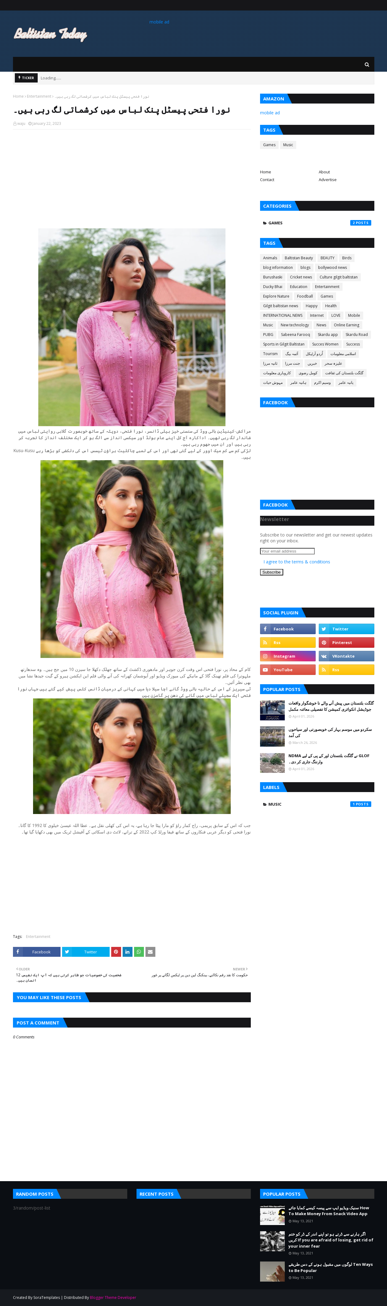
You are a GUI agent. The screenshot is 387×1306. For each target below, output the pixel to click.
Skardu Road (357, 334)
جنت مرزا (292, 363)
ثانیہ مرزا (270, 363)
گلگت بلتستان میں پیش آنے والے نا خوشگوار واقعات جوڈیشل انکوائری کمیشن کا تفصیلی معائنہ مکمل (331, 706)
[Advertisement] (132, 179)
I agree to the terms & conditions (296, 562)
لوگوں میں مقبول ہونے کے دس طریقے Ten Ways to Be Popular (330, 1267)
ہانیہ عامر (298, 382)
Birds (346, 258)
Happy (312, 305)
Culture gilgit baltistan (339, 277)
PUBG (268, 334)
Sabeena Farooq (295, 334)
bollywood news (332, 267)
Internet (317, 315)
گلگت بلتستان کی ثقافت (344, 372)
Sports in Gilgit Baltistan (284, 344)
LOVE (335, 315)
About (324, 172)
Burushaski (272, 277)
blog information (278, 267)
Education (298, 286)
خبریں (312, 363)
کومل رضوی (308, 372)
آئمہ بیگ (291, 353)
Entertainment (39, 96)
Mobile (354, 315)
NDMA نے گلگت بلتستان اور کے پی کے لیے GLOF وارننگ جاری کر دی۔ (328, 759)
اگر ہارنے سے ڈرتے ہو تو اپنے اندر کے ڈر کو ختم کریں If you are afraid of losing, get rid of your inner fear (330, 1240)
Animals (270, 258)
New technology (295, 325)
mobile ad (159, 22)
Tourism (270, 353)
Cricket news (301, 277)
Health (331, 305)
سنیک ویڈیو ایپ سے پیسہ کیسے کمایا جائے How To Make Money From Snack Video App (328, 1211)
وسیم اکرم (322, 382)
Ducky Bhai (272, 286)
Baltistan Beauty (299, 258)
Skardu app (328, 334)
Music (288, 144)
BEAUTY (327, 258)
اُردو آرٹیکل (314, 353)
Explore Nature (276, 296)
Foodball (305, 296)
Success (353, 344)
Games (269, 144)
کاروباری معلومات (277, 372)
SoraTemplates (46, 1297)
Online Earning (346, 325)
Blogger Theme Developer (113, 1297)
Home (18, 96)
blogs (305, 267)
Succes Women (325, 344)
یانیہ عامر (346, 382)
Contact (267, 179)
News (321, 325)
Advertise (328, 179)
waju (21, 123)
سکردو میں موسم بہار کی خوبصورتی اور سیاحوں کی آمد (330, 732)
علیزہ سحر (333, 363)
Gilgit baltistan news (280, 305)
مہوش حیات (273, 382)
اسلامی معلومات (343, 353)
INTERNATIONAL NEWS (282, 315)
